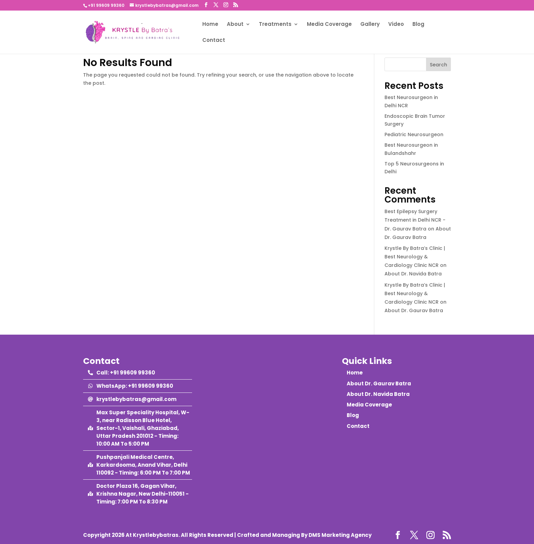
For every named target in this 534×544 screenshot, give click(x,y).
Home (210, 25)
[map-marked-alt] (140, 428)
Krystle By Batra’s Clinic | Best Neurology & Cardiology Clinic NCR (414, 257)
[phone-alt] (121, 373)
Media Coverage (329, 25)
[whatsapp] (130, 386)
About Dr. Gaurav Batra (413, 310)
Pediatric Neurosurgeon (413, 134)
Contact (213, 41)
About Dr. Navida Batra (413, 273)
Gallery (370, 25)
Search (438, 64)
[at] (132, 399)
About (235, 25)
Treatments (275, 25)
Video (396, 25)
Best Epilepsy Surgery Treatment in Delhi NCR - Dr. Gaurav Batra (414, 220)
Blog (418, 25)
